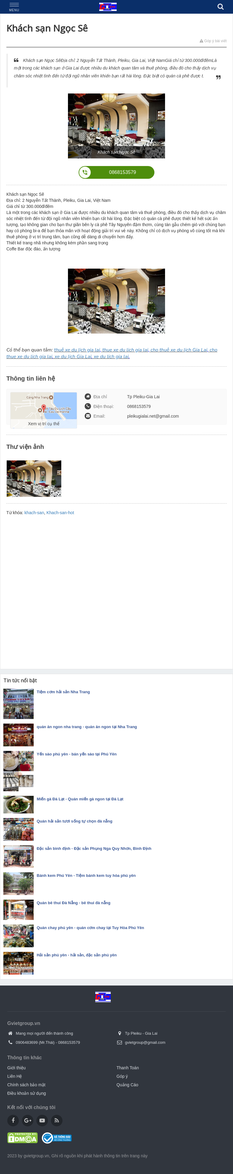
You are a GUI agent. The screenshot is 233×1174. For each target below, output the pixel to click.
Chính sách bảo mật (26, 1084)
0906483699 (27, 1042)
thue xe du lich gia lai (125, 350)
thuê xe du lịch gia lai (77, 350)
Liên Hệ (14, 1076)
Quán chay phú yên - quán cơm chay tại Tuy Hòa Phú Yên (90, 927)
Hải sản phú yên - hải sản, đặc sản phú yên (77, 955)
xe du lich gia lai (111, 356)
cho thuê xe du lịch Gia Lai (178, 350)
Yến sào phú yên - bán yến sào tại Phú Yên (76, 754)
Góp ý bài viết (213, 41)
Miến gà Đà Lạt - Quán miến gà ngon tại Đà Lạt (80, 799)
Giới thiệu (16, 1067)
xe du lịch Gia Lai (73, 356)
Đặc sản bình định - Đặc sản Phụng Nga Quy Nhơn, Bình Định (94, 848)
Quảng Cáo (127, 1084)
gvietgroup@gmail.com (145, 1042)
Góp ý (122, 1076)
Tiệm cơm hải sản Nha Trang (63, 692)
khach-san (34, 512)
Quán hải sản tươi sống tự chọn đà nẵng (74, 821)
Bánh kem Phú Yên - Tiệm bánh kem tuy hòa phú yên (86, 875)
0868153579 (69, 1042)
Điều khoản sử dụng (26, 1093)
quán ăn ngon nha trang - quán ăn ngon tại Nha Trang (87, 726)
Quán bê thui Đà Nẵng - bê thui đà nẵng (73, 903)
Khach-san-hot (60, 512)
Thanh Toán (127, 1067)
